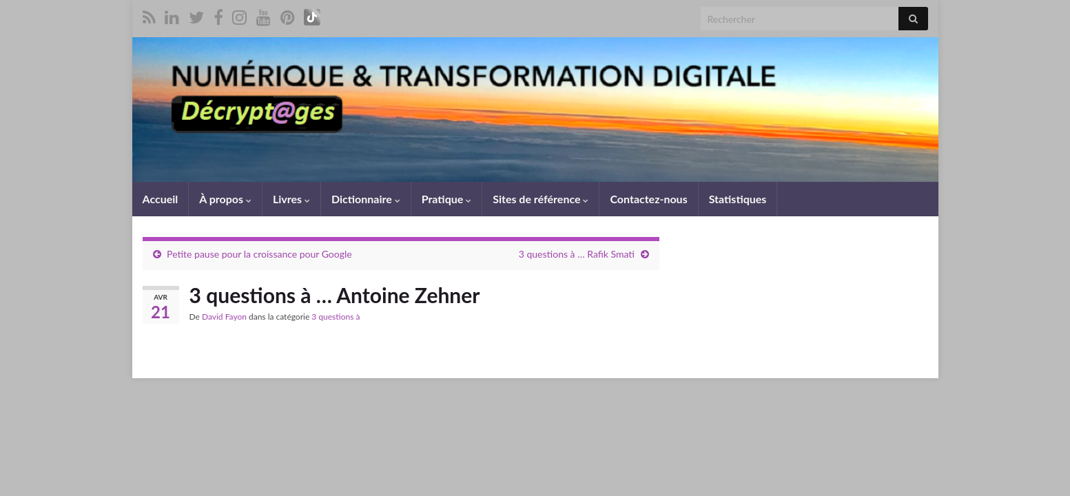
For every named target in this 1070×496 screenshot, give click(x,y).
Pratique (446, 198)
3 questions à (335, 316)
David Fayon (224, 316)
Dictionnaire (365, 198)
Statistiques (738, 198)
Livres (291, 198)
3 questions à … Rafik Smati (577, 254)
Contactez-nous (648, 198)
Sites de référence (540, 198)
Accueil (160, 198)
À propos (225, 198)
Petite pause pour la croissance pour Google (259, 254)
